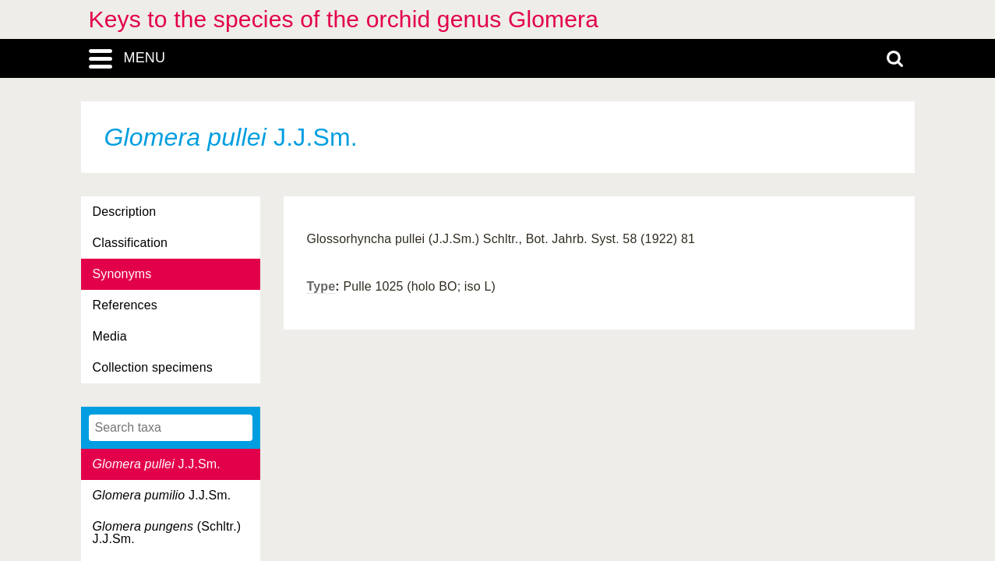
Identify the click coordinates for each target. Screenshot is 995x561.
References (125, 305)
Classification (130, 242)
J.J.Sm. (157, 464)
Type (321, 286)
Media (110, 336)
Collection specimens (153, 367)
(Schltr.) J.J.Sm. (167, 532)
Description (125, 211)
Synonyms (122, 273)
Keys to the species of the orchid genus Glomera (344, 19)
